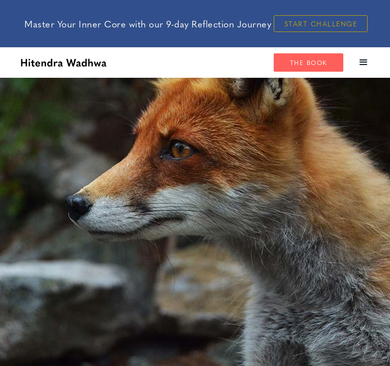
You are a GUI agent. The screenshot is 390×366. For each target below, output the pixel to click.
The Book (308, 62)
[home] (63, 62)
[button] (363, 62)
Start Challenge (321, 23)
